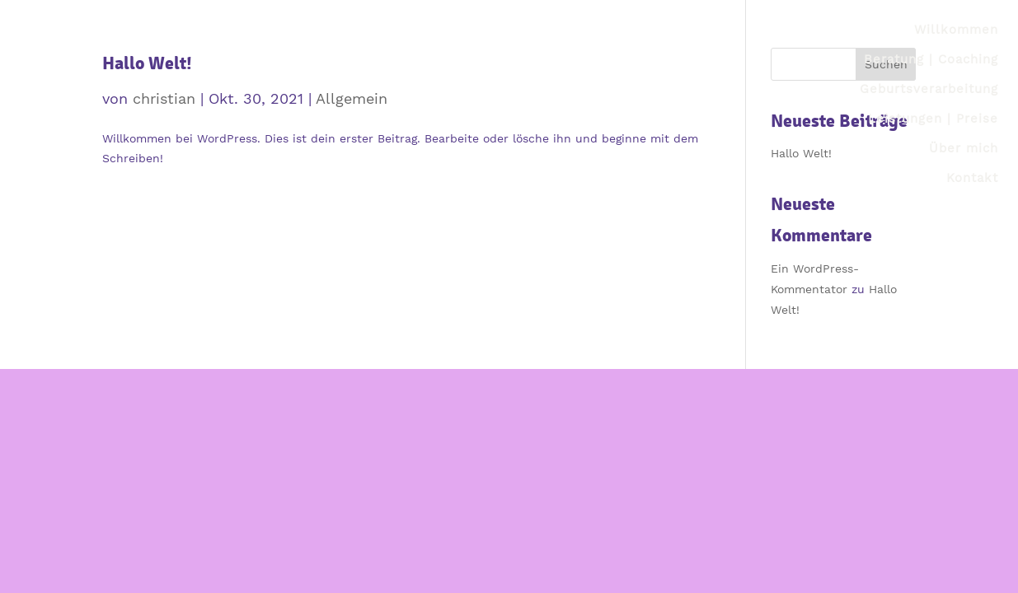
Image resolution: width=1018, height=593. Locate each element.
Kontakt (972, 177)
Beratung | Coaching (931, 59)
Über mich (963, 148)
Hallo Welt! (147, 63)
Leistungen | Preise (933, 118)
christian (164, 98)
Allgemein (351, 98)
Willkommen (956, 29)
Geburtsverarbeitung (929, 89)
